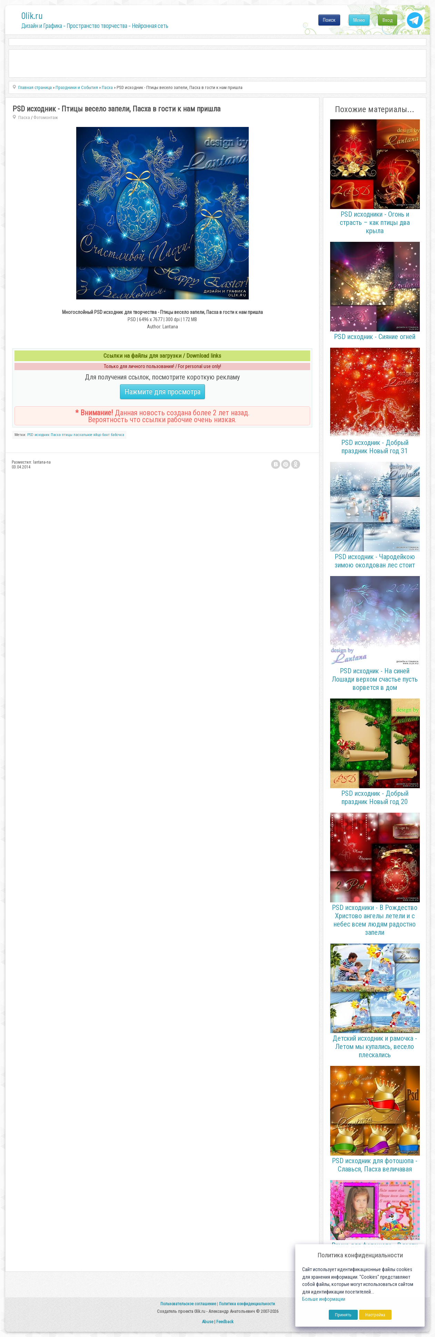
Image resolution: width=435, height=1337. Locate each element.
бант (106, 435)
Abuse (207, 1321)
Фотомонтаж (45, 117)
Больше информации (323, 1299)
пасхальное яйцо (87, 435)
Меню (359, 20)
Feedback (225, 1321)
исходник (42, 435)
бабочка (117, 435)
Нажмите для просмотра (162, 391)
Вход (388, 20)
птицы (67, 435)
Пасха (24, 117)
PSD (30, 435)
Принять (343, 1314)
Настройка (375, 1314)
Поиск (329, 20)
